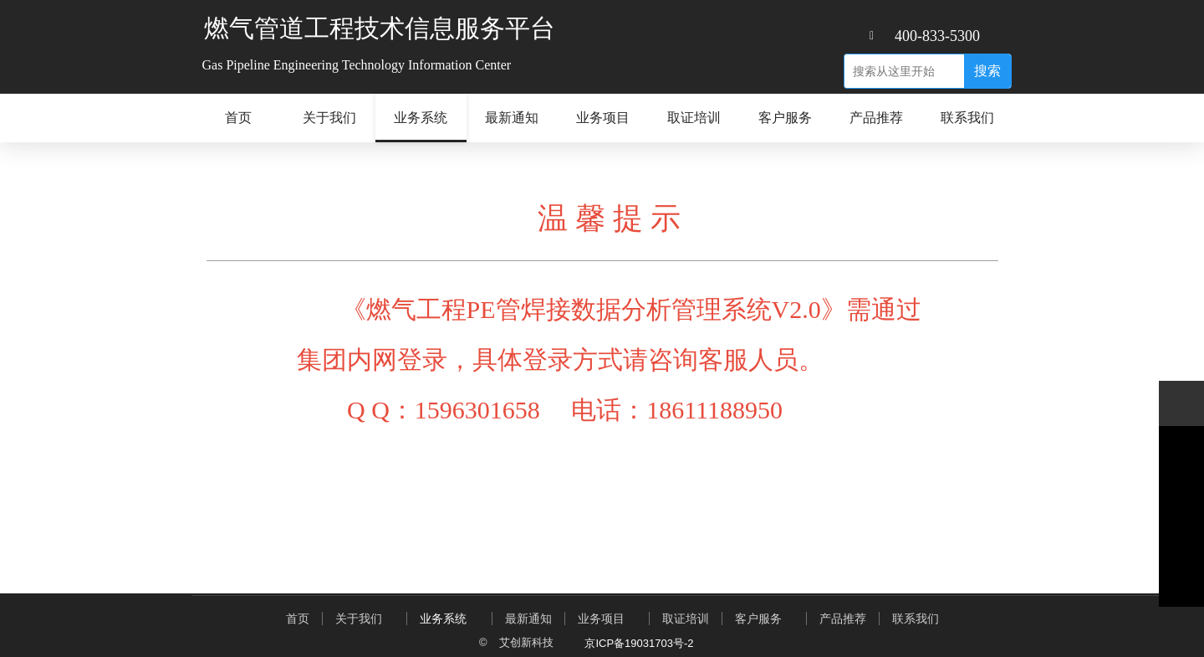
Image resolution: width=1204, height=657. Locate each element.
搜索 (987, 71)
